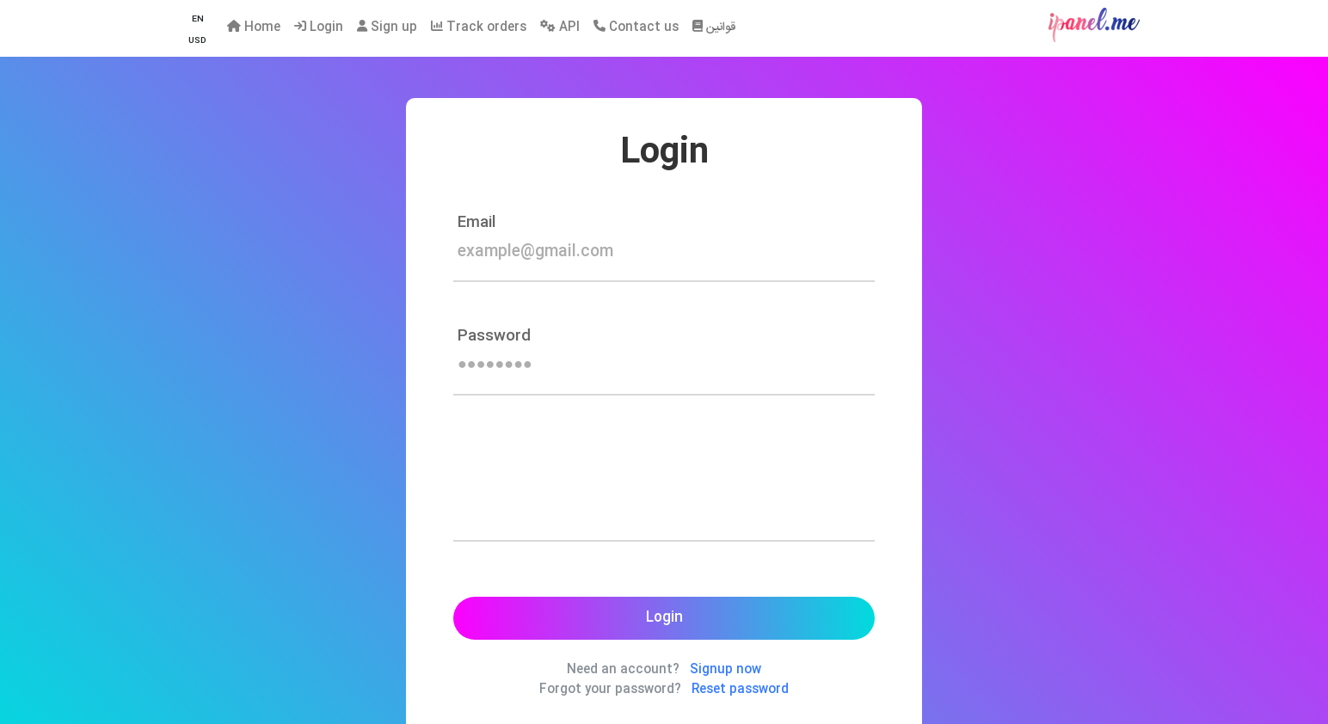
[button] (197, 20)
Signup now (725, 670)
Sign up (387, 27)
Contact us (636, 27)
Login (318, 27)
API (560, 27)
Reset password (740, 689)
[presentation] (584, 495)
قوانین (714, 27)
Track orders (478, 27)
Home (253, 27)
